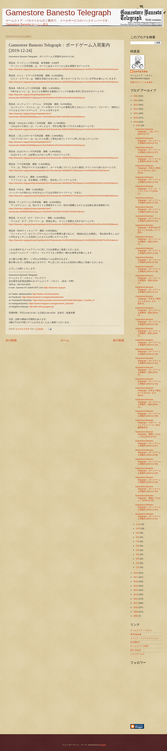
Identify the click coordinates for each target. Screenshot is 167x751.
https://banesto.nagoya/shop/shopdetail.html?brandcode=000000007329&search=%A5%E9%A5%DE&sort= (59, 170)
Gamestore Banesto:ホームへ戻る (27, 24)
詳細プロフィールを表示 (141, 82)
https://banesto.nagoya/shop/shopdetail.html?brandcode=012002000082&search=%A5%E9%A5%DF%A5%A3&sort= (64, 240)
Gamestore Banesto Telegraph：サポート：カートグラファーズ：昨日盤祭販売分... (148, 424)
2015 (135, 586)
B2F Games (135, 650)
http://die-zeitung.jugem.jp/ (41, 306)
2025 (135, 96)
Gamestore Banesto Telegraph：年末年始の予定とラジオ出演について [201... (148, 229)
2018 (135, 573)
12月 (138, 125)
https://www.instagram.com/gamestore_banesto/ (51, 303)
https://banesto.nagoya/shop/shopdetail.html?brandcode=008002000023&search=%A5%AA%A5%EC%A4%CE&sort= (64, 129)
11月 (138, 524)
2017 (135, 577)
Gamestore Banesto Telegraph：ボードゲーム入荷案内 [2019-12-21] (148, 218)
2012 (135, 599)
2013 (135, 594)
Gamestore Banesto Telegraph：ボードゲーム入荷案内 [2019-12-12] (148, 360)
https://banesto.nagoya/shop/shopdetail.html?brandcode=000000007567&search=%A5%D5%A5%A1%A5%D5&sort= (64, 183)
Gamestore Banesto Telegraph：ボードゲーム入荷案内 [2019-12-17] (148, 289)
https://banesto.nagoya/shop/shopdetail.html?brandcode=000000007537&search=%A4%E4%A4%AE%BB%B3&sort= (64, 196)
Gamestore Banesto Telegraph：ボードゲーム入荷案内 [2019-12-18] (148, 269)
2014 (135, 590)
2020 (135, 117)
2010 (135, 607)
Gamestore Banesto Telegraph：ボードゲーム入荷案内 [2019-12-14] (148, 342)
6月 (138, 546)
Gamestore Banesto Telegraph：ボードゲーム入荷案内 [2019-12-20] (148, 250)
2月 (138, 563)
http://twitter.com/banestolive (45, 294)
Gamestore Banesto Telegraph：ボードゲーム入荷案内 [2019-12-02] (148, 507)
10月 (138, 528)
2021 (135, 113)
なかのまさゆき (140, 71)
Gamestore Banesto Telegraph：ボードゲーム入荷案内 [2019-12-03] (148, 489)
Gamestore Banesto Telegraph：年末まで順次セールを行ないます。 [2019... (148, 169)
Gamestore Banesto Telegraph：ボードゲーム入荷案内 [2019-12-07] (148, 443)
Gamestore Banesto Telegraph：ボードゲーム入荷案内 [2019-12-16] (148, 321)
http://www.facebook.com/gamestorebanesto (43, 297)
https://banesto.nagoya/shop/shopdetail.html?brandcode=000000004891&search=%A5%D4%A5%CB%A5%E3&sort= (64, 82)
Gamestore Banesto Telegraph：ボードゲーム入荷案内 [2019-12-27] (148, 140)
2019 (135, 122)
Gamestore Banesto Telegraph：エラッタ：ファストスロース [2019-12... (148, 190)
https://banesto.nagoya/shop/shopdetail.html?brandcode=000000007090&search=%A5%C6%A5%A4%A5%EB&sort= (64, 224)
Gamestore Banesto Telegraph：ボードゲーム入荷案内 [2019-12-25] (148, 158)
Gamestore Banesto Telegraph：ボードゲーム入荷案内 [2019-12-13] (148, 351)
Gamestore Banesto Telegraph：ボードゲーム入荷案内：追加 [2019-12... (148, 240)
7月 (138, 541)
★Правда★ (135, 634)
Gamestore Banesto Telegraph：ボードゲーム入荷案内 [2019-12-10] (148, 381)
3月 (138, 559)
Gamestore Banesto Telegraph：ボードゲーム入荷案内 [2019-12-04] (148, 470)
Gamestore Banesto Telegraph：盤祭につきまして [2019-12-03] (148, 498)
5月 (138, 550)
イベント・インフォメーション (144, 638)
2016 (135, 581)
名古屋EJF (135, 642)
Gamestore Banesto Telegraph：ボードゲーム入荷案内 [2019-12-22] (148, 209)
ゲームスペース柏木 (139, 646)
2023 (135, 105)
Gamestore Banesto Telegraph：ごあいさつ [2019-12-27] (147, 131)
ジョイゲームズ (137, 654)
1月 (138, 567)
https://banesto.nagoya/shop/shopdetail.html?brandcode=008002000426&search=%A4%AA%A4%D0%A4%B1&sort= (64, 158)
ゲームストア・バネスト (141, 630)
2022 (135, 109)
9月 (138, 533)
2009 (135, 612)
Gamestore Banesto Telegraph (58, 12)
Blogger (102, 745)
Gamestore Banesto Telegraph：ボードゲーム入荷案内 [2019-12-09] (148, 413)
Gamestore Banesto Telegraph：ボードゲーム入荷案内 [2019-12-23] (148, 200)
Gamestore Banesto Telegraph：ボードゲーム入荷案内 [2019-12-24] (148, 179)
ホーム (65, 340)
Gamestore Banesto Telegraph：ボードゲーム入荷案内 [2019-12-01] (148, 516)
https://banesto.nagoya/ (55, 287)
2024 (135, 100)
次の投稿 (11, 340)
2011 (135, 603)
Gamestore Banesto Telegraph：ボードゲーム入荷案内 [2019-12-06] (148, 452)
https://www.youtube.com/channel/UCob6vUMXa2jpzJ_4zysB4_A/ (64, 300)
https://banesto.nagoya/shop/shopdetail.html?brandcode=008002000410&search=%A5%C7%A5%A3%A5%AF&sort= (64, 69)
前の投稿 (118, 340)
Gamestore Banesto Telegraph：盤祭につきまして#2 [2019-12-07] (148, 434)
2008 (135, 616)
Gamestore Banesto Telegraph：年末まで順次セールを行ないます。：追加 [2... (148, 300)
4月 (138, 554)
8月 (138, 537)
